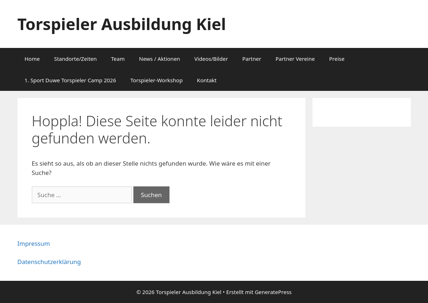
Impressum (34, 243)
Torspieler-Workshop (157, 80)
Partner (251, 58)
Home (32, 58)
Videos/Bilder (211, 58)
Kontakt (207, 80)
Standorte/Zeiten (75, 58)
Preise (336, 58)
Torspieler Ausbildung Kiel (122, 24)
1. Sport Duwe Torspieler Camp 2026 (70, 80)
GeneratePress (273, 291)
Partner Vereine (295, 58)
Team (118, 58)
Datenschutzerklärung (49, 262)
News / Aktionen (159, 58)
